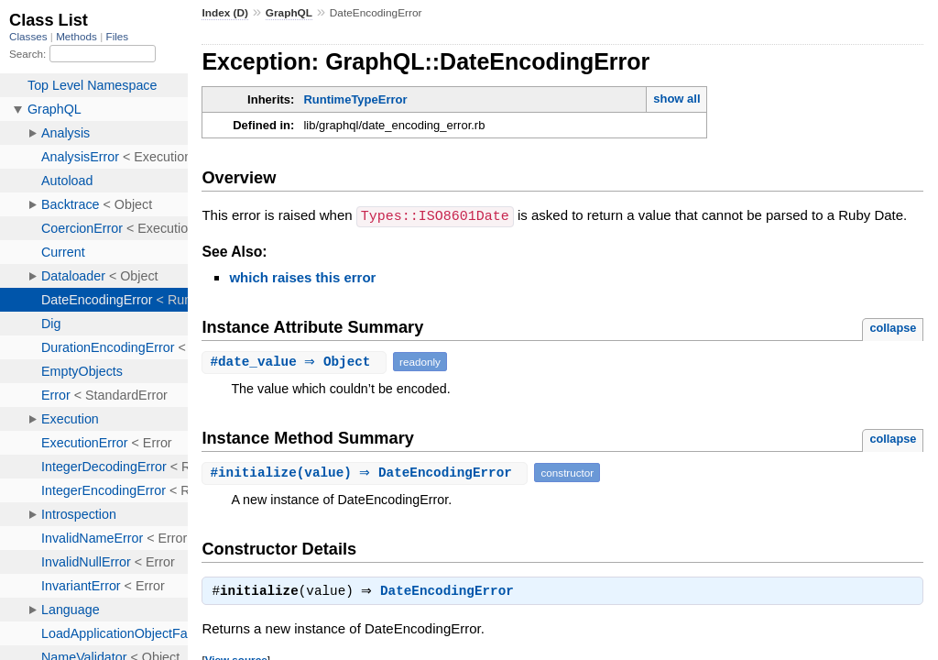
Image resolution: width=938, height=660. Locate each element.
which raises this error (302, 276)
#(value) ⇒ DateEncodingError (367, 471)
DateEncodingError (451, 592)
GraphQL (289, 12)
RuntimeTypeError (355, 99)
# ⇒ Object (296, 360)
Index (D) (225, 12)
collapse (892, 327)
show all (676, 98)
